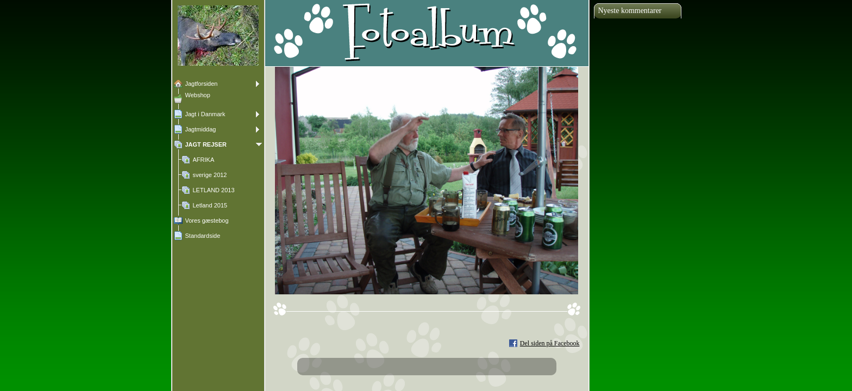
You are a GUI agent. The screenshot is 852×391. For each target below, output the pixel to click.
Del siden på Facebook (550, 343)
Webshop (197, 95)
